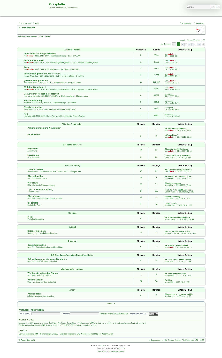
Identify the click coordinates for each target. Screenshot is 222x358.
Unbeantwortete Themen (27, 36)
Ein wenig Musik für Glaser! (177, 149)
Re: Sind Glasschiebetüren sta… (179, 259)
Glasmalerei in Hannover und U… (179, 294)
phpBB (102, 345)
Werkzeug (71, 109)
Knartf (170, 158)
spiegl (29, 109)
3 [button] (185, 44)
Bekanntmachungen (34, 60)
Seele (26, 67)
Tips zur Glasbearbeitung (40, 189)
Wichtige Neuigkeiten (61, 63)
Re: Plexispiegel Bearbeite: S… (178, 217)
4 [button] (189, 44)
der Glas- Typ (32, 76)
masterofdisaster (33, 96)
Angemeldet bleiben (139, 314)
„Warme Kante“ (171, 135)
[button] (174, 44)
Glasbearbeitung (59, 56)
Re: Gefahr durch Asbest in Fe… (179, 176)
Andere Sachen (79, 116)
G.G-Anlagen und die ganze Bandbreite (48, 259)
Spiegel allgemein (37, 231)
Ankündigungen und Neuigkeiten (85, 63)
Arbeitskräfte (34, 294)
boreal (170, 296)
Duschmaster (107, 334)
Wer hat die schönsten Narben (43, 273)
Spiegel (72, 227)
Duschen (60, 83)
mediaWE (172, 219)
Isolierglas (33, 203)
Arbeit (72, 290)
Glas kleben (71, 103)
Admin (30, 56)
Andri (29, 103)
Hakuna (171, 205)
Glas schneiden (82, 96)
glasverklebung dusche (36, 80)
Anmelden (24, 310)
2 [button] (182, 44)
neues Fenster (171, 203)
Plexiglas (72, 213)
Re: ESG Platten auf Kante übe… (179, 190)
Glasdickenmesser (33, 107)
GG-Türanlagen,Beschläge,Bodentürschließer (72, 255)
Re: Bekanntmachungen (175, 128)
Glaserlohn (33, 155)
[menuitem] (35, 23)
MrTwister (172, 192)
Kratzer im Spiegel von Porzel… (178, 231)
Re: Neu (168, 280)
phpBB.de (121, 348)
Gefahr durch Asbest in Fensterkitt (41, 94)
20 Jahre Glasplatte (34, 87)
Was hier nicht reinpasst (61, 116)
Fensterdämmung (33, 100)
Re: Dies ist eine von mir (175, 273)
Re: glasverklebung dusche (176, 245)
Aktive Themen (44, 36)
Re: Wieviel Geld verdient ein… (178, 156)
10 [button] (199, 44)
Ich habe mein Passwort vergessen (114, 314)
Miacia (171, 275)
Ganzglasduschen (73, 83)
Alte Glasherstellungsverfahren (40, 53)
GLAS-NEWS (34, 134)
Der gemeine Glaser (61, 69)
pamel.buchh (173, 233)
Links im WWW (74, 56)
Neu (26, 114)
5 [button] (192, 44)
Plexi (30, 217)
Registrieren (37, 310)
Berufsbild (75, 69)
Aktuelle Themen (72, 50)
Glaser (171, 94)
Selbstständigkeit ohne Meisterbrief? (42, 73)
